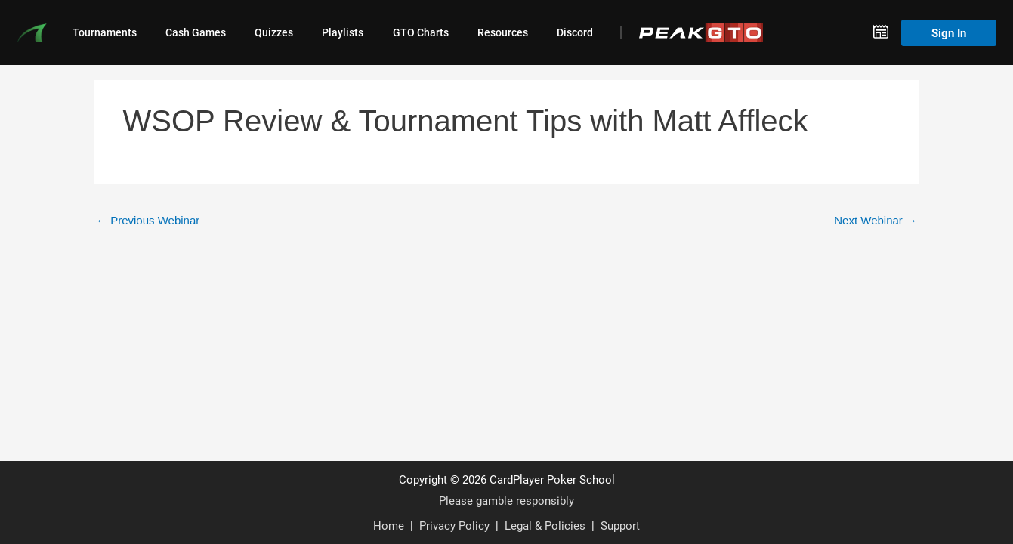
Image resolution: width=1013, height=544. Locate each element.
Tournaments (105, 32)
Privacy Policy (454, 525)
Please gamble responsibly (506, 500)
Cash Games (195, 32)
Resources (502, 32)
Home (388, 525)
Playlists (342, 32)
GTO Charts (421, 32)
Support (620, 525)
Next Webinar (875, 220)
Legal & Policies (545, 525)
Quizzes (274, 32)
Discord (575, 32)
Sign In (948, 32)
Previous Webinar (147, 220)
